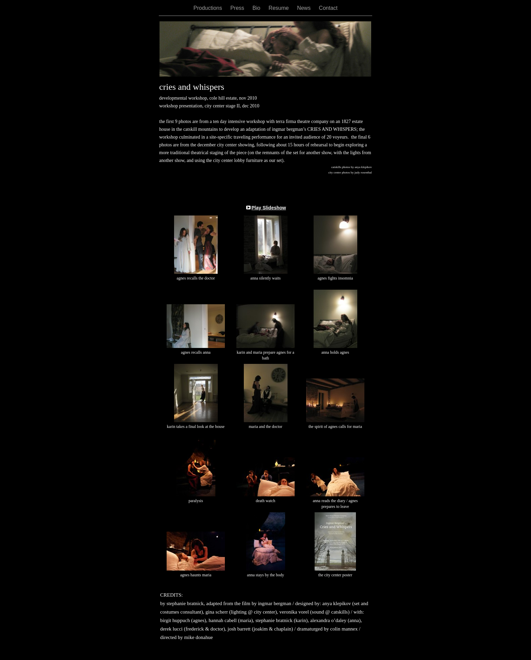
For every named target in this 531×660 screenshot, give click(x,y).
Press (238, 8)
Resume (279, 8)
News (304, 8)
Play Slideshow (269, 207)
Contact (328, 8)
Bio (257, 8)
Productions (208, 8)
